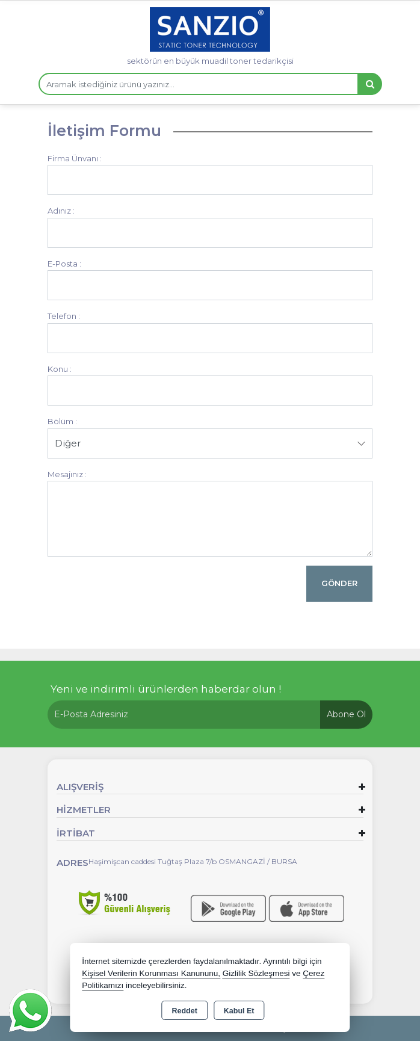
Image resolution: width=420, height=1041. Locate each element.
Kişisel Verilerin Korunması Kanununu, (151, 973)
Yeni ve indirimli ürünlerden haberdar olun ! (166, 689)
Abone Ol (346, 714)
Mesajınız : (67, 474)
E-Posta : (64, 263)
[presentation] (139, 589)
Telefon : (64, 316)
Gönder (339, 583)
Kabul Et (239, 1011)
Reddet (184, 1011)
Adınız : (61, 210)
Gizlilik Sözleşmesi (256, 973)
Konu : (60, 369)
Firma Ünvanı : (75, 158)
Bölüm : (62, 421)
